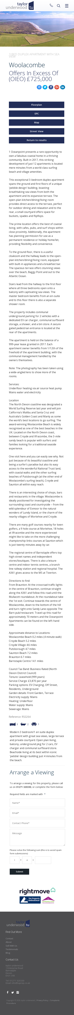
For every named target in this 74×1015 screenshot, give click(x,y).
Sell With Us (11, 945)
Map (36, 122)
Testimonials (12, 949)
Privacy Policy (42, 1000)
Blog (8, 952)
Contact (9, 938)
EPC (37, 113)
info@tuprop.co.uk (21, 983)
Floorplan (36, 104)
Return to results (36, 140)
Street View (36, 131)
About (8, 942)
